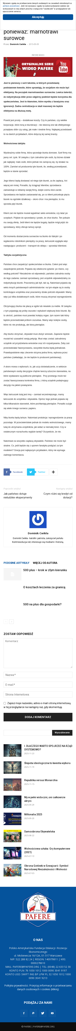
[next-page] (11, 621)
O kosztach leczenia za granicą (44, 587)
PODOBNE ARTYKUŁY (16, 563)
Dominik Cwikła (18, 44)
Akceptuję (38, 17)
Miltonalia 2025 (33, 814)
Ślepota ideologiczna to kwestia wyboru (47, 763)
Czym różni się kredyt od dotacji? (58, 495)
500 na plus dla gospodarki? (42, 604)
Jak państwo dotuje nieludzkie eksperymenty (18, 495)
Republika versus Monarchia (40, 780)
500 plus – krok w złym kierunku (45, 570)
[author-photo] (38, 528)
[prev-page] (6, 621)
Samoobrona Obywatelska (39, 831)
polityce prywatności (11, 6)
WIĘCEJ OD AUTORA (45, 563)
